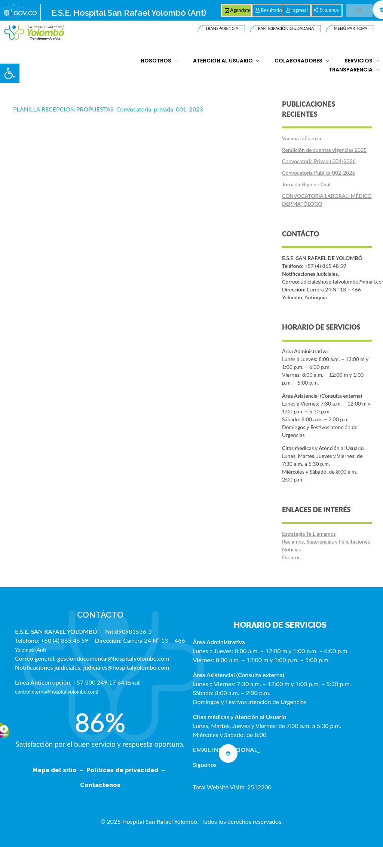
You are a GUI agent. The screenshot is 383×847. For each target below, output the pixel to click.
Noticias (291, 549)
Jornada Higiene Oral (306, 184)
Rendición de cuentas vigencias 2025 (324, 150)
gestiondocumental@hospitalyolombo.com (113, 658)
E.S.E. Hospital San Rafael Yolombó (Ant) (128, 13)
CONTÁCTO (100, 615)
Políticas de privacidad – (127, 770)
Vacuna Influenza (301, 138)
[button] (9, 73)
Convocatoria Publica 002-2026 (318, 172)
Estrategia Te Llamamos (309, 533)
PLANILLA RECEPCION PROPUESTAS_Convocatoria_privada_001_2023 (108, 109)
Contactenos (100, 785)
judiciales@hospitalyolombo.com (126, 667)
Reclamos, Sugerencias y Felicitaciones (326, 541)
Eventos (291, 557)
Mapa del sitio (55, 770)
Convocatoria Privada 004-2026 (319, 161)
